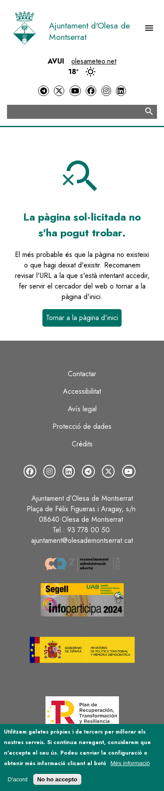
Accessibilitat (82, 391)
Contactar (82, 374)
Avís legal (82, 409)
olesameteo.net (93, 61)
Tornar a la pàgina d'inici (82, 318)
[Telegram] (43, 91)
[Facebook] (91, 91)
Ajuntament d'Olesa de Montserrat (89, 31)
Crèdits (82, 444)
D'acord (17, 783)
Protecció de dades (82, 426)
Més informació (130, 766)
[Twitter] (59, 91)
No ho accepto (57, 783)
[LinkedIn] (121, 91)
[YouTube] (75, 91)
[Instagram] (106, 91)
